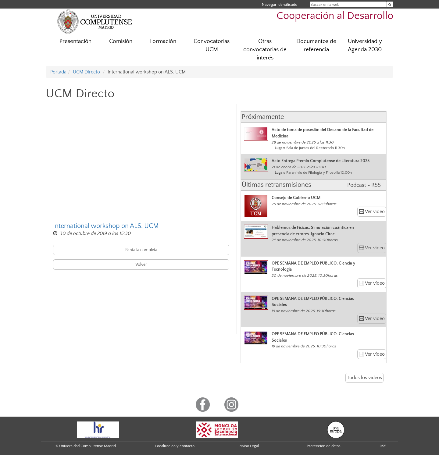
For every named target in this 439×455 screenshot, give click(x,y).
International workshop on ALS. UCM (106, 226)
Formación (163, 41)
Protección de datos (324, 446)
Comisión (120, 41)
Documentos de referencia (316, 45)
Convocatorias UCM (212, 45)
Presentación (75, 41)
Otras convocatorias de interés (265, 49)
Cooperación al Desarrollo (335, 16)
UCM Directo (86, 72)
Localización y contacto (175, 446)
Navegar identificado (279, 4)
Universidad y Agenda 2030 (365, 45)
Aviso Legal (249, 446)
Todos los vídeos (364, 377)
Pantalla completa (141, 249)
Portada (58, 72)
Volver (141, 264)
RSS (383, 446)
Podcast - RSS (364, 185)
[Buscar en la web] (389, 4)
